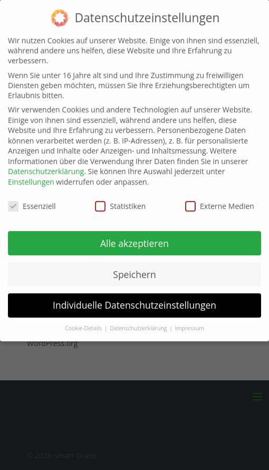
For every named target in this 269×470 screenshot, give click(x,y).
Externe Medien (219, 201)
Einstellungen (31, 176)
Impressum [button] (189, 323)
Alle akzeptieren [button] (134, 238)
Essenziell (32, 201)
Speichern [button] (134, 269)
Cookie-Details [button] (84, 323)
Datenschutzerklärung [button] (139, 323)
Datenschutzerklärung (46, 166)
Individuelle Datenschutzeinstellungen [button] (134, 300)
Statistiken (120, 201)
